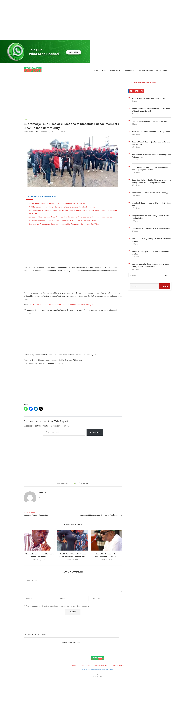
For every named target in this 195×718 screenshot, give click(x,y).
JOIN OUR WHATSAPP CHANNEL (142, 84)
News (104, 70)
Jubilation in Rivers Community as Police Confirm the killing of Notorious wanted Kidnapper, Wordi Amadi (70, 219)
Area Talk (34, 134)
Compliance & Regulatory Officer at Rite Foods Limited (151, 241)
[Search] (144, 288)
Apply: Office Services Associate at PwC (148, 100)
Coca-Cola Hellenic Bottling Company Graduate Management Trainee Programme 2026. (151, 183)
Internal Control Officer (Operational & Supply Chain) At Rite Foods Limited (151, 267)
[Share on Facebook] (78, 485)
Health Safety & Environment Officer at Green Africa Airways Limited (151, 111)
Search (164, 288)
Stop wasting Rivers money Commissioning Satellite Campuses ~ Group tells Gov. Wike (64, 226)
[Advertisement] (75, 20)
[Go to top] (97, 678)
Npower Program (146, 70)
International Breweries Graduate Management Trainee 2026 (151, 157)
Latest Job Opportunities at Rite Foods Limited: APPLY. (151, 206)
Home (96, 70)
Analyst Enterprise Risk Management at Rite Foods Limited (150, 218)
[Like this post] (76, 485)
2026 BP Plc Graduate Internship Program (149, 123)
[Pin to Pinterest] (84, 485)
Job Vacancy (115, 70)
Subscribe (95, 434)
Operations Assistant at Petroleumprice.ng (150, 195)
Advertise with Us (101, 667)
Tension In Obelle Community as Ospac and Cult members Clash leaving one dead (66, 307)
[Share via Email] (87, 485)
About (74, 667)
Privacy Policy (118, 667)
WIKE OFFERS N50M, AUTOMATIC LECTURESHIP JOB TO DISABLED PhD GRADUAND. (63, 222)
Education (129, 70)
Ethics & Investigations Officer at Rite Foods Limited (150, 254)
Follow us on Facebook (71, 644)
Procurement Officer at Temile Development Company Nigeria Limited (150, 170)
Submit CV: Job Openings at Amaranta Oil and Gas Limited (151, 145)
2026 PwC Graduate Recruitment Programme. (151, 133)
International (162, 70)
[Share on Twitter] (81, 485)
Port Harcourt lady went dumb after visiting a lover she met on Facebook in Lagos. (62, 209)
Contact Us (85, 667)
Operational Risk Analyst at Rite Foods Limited (151, 230)
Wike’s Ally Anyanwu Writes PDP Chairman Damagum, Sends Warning (57, 205)
